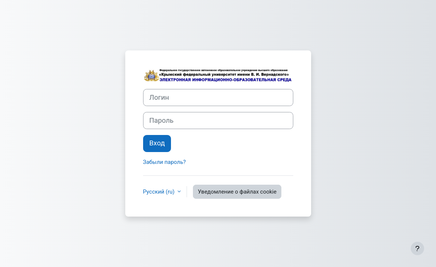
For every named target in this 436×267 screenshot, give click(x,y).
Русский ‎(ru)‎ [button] (159, 191)
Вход (157, 143)
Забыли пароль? (164, 162)
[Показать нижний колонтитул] (417, 248)
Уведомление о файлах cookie (237, 191)
